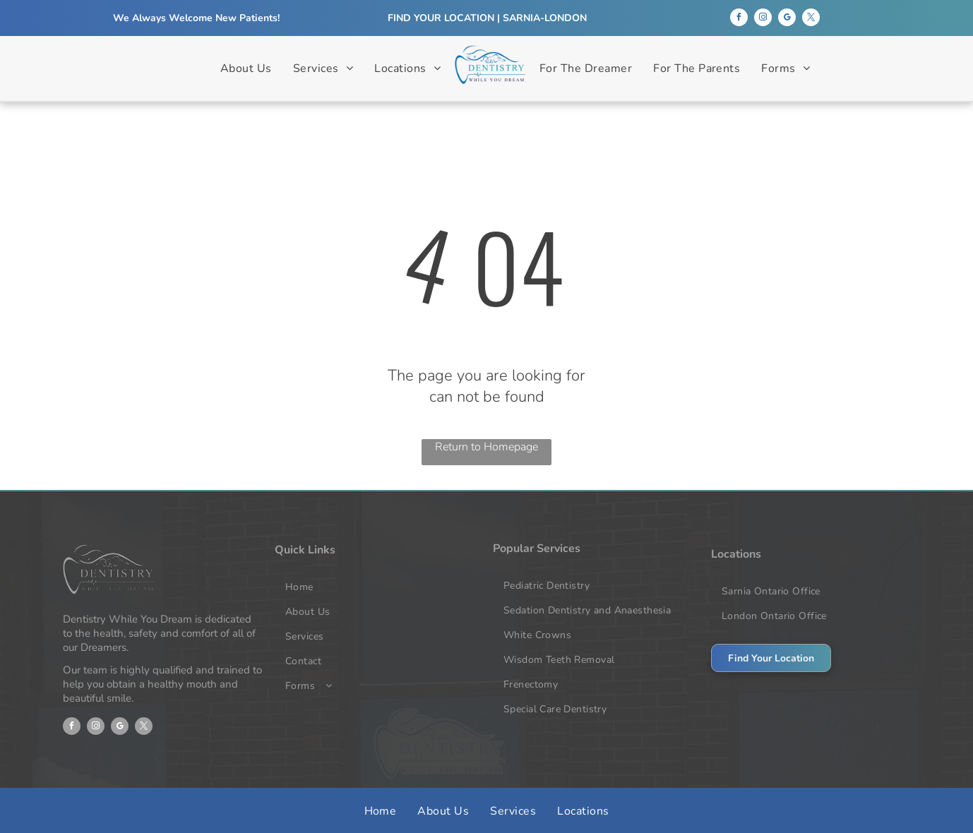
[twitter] (811, 19)
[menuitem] (246, 68)
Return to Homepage (486, 447)
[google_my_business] (787, 19)
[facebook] (739, 19)
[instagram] (763, 19)
